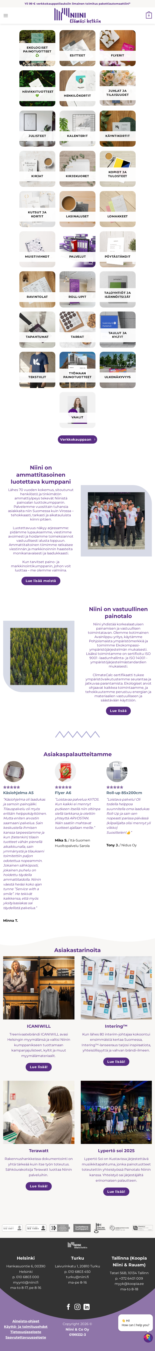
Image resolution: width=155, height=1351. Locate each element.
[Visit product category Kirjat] (37, 169)
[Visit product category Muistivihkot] (37, 249)
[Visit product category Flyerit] (118, 48)
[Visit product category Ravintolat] (37, 289)
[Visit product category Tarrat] (77, 330)
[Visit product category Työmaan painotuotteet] (77, 370)
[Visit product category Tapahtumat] (37, 330)
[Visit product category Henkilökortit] (77, 88)
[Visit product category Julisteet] (37, 129)
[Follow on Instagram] (77, 1307)
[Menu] (5, 15)
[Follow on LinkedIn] (86, 1307)
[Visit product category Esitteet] (77, 48)
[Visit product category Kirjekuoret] (77, 169)
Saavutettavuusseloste (25, 1337)
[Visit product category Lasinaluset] (77, 209)
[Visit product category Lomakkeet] (118, 209)
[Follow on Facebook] (68, 1307)
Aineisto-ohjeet (25, 1321)
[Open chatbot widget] (148, 1338)
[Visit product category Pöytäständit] (118, 249)
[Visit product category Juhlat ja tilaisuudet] (118, 88)
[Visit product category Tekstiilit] (37, 370)
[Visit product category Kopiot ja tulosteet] (118, 169)
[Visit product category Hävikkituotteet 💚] (37, 88)
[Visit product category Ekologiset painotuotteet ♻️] (37, 48)
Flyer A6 (63, 793)
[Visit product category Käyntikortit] (118, 129)
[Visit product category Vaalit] (77, 410)
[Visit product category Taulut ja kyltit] (118, 330)
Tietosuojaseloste (25, 1332)
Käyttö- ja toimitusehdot (26, 1327)
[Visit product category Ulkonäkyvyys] (118, 370)
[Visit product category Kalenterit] (77, 129)
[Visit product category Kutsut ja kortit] (37, 209)
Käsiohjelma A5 (18, 793)
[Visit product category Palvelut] (77, 249)
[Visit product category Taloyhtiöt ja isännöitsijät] (118, 289)
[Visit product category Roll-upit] (77, 289)
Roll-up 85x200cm (124, 793)
